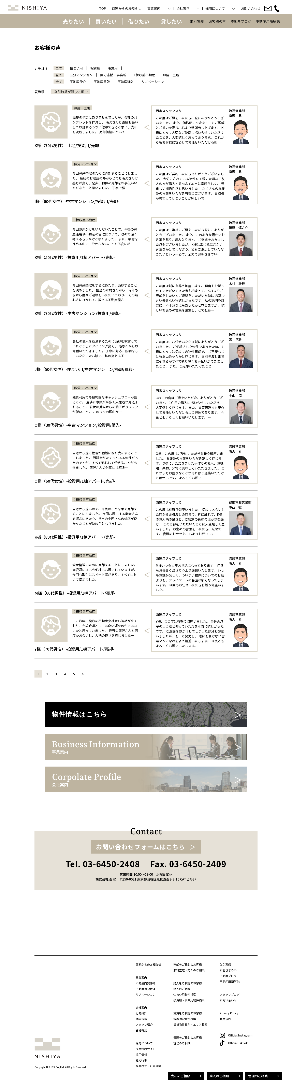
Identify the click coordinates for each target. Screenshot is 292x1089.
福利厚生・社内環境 (148, 1066)
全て (59, 68)
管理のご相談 (258, 1075)
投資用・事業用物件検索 (189, 1000)
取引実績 (197, 21)
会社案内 (141, 1007)
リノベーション (153, 81)
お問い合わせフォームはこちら (140, 898)
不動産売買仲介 (146, 983)
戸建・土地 (171, 75)
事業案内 (141, 977)
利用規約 (225, 1019)
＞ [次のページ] (82, 673)
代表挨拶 (141, 1019)
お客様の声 (217, 21)
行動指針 (141, 1013)
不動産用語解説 (268, 21)
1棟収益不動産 (144, 75)
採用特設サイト (146, 1049)
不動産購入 (126, 81)
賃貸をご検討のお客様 (187, 1013)
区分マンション (81, 75)
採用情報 (141, 1054)
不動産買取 (102, 81)
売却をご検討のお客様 (187, 964)
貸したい (171, 21)
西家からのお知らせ (148, 964)
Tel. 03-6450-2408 (103, 915)
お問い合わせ (228, 1000)
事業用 (113, 68)
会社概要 (141, 1030)
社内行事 (141, 1060)
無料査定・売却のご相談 (189, 970)
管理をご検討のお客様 (187, 1037)
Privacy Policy (229, 1013)
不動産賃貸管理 (146, 989)
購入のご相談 (219, 1075)
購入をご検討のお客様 (187, 983)
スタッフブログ (229, 994)
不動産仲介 (78, 81)
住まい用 (76, 68)
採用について (144, 1043)
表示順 (39, 91)
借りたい (138, 21)
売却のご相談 (180, 1075)
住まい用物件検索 (184, 994)
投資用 (95, 68)
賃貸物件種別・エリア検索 (190, 1024)
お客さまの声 (228, 970)
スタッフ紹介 (144, 1024)
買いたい (106, 21)
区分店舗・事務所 (113, 75)
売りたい (73, 21)
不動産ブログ (241, 21)
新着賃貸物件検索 (184, 1019)
